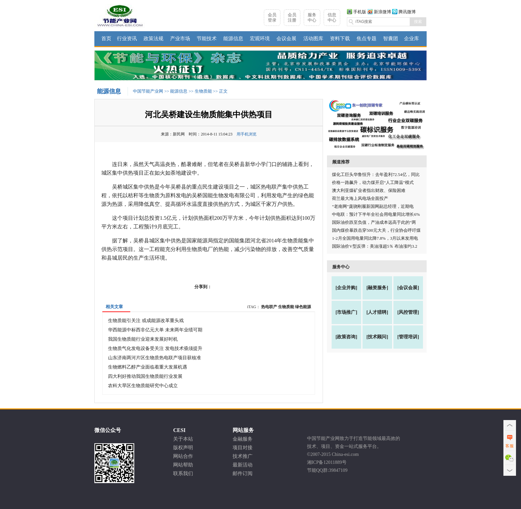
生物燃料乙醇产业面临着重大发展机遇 (147, 367)
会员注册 (292, 17)
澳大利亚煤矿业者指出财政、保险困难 (368, 190)
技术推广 (243, 456)
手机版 (359, 11)
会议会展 (286, 38)
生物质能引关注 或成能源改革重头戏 (146, 320)
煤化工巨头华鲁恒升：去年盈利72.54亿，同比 (375, 174)
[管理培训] (408, 336)
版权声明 (183, 447)
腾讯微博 (407, 11)
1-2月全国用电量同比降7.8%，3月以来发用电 (375, 238)
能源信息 (233, 38)
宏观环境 (260, 38)
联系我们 (183, 473)
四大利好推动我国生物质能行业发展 (145, 376)
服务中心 (312, 17)
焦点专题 (366, 38)
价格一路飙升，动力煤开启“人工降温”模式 (373, 182)
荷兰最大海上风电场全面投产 (360, 198)
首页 (106, 38)
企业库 (411, 38)
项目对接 (243, 447)
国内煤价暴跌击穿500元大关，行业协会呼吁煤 (376, 230)
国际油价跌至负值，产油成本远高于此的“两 (374, 222)
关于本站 (183, 439)
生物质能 (203, 91)
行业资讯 (127, 38)
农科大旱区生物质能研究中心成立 (143, 385)
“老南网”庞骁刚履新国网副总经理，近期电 (373, 206)
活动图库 (313, 38)
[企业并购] (346, 287)
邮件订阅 (243, 473)
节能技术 (207, 38)
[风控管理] (408, 312)
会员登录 (272, 17)
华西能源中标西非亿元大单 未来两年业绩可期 (155, 329)
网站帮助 (183, 464)
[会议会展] (408, 287)
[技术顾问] (377, 336)
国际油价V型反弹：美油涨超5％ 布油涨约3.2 (374, 246)
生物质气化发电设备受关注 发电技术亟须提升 (155, 348)
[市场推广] (346, 312)
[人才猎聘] (377, 312)
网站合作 (183, 456)
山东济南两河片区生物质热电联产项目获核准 (154, 357)
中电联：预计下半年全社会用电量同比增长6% (376, 214)
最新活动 (243, 464)
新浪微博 (382, 11)
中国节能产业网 (148, 91)
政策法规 (153, 38)
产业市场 (180, 38)
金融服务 (243, 439)
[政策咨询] (346, 336)
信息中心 (332, 17)
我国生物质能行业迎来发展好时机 (143, 339)
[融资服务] (377, 287)
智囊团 (390, 38)
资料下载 (340, 38)
